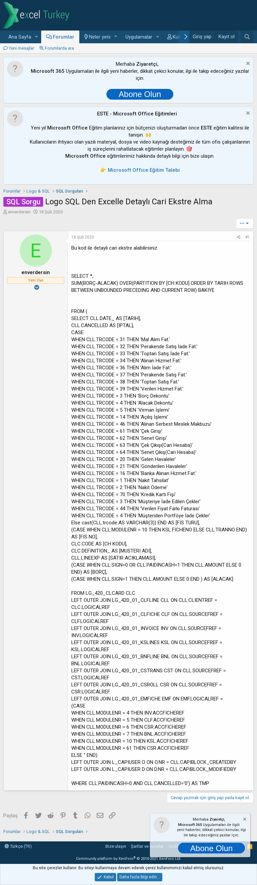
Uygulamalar (138, 37)
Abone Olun (140, 94)
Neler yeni (99, 37)
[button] (36, 37)
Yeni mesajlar (21, 48)
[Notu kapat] (247, 64)
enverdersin (19, 211)
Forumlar (63, 37)
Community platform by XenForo (128, 858)
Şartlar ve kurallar (147, 846)
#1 (247, 237)
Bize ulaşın (115, 846)
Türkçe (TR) (18, 846)
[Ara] (247, 37)
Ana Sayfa (19, 37)
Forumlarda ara (59, 48)
